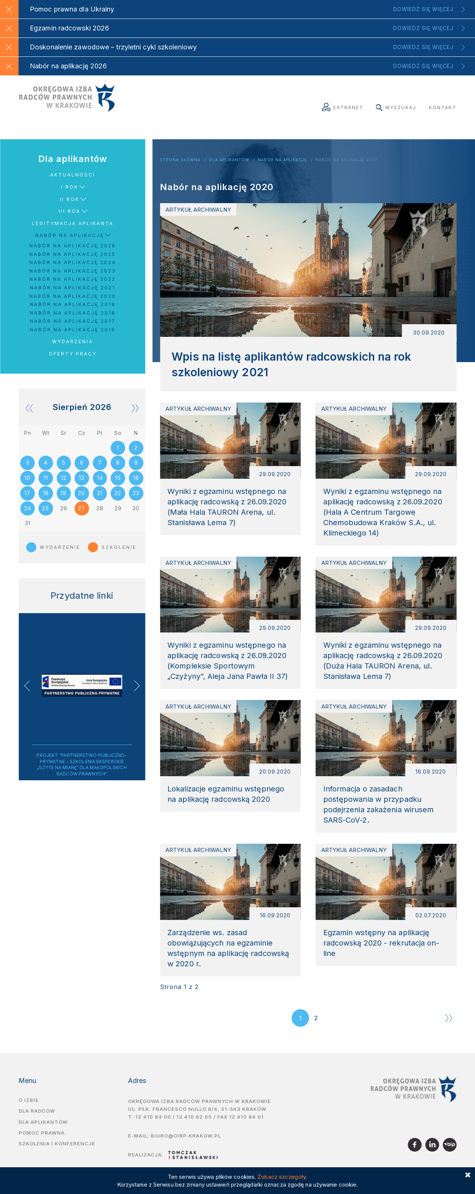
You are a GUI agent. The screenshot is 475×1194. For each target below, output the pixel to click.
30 (135, 510)
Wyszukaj (396, 107)
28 (99, 510)
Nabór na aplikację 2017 (73, 321)
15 (118, 479)
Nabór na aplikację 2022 (72, 279)
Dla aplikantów (229, 160)
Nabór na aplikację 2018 (73, 313)
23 (136, 495)
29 (118, 510)
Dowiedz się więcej (423, 9)
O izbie (29, 1114)
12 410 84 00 (153, 1130)
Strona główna (180, 160)
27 (81, 510)
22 (118, 495)
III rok (70, 211)
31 (28, 526)
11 (46, 479)
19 (64, 495)
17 (28, 495)
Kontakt (442, 107)
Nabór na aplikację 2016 (73, 329)
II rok (70, 199)
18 (46, 495)
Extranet (342, 107)
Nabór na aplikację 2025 (72, 254)
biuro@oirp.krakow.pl (186, 1149)
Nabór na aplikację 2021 (72, 287)
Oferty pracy (73, 354)
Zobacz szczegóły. (282, 1176)
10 (28, 479)
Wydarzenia (72, 341)
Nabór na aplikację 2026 (72, 245)
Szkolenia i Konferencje (57, 1158)
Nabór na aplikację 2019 (73, 304)
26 (63, 510)
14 (100, 479)
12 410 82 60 (194, 1130)
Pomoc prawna (42, 1146)
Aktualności (72, 175)
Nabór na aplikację (282, 160)
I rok (69, 187)
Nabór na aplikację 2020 (346, 160)
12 (64, 479)
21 (100, 495)
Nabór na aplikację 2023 (72, 271)
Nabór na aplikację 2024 (72, 262)
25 (45, 510)
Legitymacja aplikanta (72, 223)
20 (81, 495)
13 (81, 479)
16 (136, 479)
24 (27, 510)
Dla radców (37, 1125)
